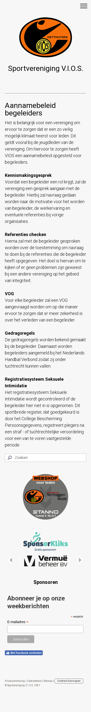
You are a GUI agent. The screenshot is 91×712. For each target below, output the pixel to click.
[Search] (45, 458)
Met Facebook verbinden (24, 653)
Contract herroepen (69, 681)
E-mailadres (17, 622)
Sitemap (47, 681)
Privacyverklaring (15, 681)
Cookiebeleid (34, 681)
